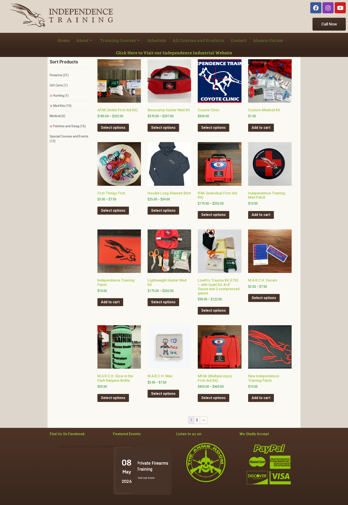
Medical (57, 116)
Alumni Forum (268, 40)
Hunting (61, 95)
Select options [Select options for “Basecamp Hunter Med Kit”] (163, 127)
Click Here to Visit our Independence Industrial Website (174, 52)
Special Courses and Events (69, 139)
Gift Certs (59, 85)
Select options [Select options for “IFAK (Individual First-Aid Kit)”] (213, 215)
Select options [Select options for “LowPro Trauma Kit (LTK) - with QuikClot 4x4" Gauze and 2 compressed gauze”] (213, 310)
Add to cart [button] (261, 127)
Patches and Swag (69, 126)
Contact (238, 40)
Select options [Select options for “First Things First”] (113, 210)
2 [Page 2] (197, 420)
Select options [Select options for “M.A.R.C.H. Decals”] (264, 298)
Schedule (157, 40)
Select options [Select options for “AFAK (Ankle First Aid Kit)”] (113, 127)
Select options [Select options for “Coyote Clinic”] (213, 127)
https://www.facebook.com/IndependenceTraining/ (98, 446)
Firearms (59, 75)
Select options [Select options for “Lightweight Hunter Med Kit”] (163, 302)
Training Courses (120, 40)
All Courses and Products (198, 40)
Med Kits (62, 106)
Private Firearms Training (152, 466)
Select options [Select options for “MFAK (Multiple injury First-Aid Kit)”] (213, 398)
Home (64, 40)
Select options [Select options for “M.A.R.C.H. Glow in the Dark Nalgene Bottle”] (113, 398)
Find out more (145, 478)
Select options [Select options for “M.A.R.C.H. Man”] (163, 393)
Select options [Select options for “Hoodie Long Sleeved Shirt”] (163, 210)
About (84, 40)
